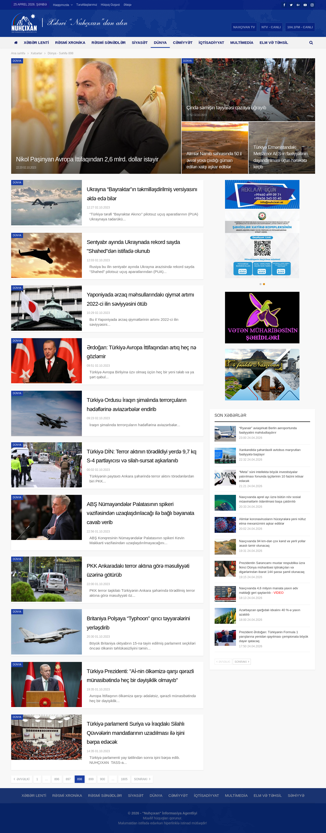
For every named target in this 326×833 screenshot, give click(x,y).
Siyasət (143, 42)
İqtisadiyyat (217, 42)
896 (56, 779)
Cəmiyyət (188, 42)
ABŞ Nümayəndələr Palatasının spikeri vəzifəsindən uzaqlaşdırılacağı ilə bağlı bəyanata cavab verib (140, 513)
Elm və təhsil (268, 795)
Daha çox (277, 42)
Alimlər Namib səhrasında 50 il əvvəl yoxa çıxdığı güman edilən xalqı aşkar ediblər (214, 160)
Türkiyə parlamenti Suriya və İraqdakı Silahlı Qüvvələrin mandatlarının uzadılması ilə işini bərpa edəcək (136, 733)
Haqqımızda (61, 5)
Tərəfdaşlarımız (86, 4)
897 (68, 779)
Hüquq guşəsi (110, 4)
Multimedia (249, 42)
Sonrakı (142, 779)
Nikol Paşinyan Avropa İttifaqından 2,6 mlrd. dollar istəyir (91, 159)
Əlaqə (127, 4)
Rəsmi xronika (72, 42)
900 (102, 779)
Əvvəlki (22, 779)
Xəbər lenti (37, 42)
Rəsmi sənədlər (111, 42)
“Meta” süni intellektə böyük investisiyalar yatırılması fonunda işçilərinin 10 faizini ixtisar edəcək (271, 476)
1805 (124, 779)
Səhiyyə (296, 795)
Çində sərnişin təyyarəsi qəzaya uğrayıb (229, 107)
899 (91, 779)
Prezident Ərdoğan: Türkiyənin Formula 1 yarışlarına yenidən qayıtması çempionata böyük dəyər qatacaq (273, 636)
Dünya (164, 42)
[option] (262, 244)
